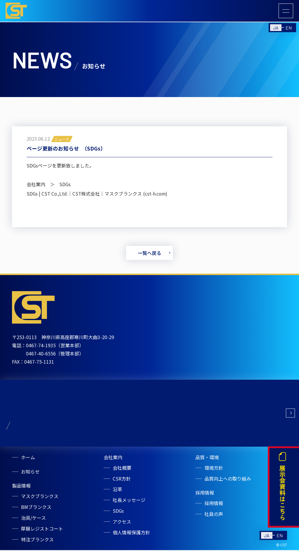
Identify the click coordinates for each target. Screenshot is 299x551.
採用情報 (214, 505)
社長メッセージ (129, 501)
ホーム (28, 459)
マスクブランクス (40, 498)
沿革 (117, 491)
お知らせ (30, 473)
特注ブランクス (37, 540)
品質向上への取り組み (228, 480)
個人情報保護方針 (131, 533)
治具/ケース (33, 519)
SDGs (118, 512)
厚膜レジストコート (42, 529)
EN (289, 28)
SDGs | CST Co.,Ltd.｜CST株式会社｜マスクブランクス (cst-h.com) (98, 194)
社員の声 (214, 515)
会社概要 (122, 470)
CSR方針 (122, 480)
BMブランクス (36, 508)
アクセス (122, 522)
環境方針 (214, 470)
